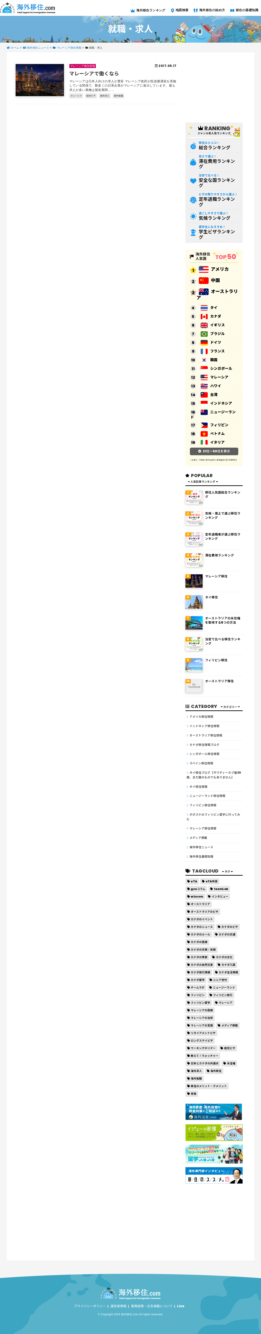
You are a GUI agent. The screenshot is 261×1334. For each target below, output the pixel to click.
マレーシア (214, 377)
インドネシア (216, 403)
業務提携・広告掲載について (152, 1306)
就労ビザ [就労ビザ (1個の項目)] (229, 1048)
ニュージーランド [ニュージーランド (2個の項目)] (224, 987)
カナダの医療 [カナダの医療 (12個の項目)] (199, 942)
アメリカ (214, 269)
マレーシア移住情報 (202, 828)
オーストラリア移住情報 (205, 735)
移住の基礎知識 (244, 10)
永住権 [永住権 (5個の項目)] (231, 1063)
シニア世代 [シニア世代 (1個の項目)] (220, 980)
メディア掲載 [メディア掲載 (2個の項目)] (229, 1025)
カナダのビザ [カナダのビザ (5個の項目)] (229, 927)
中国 (209, 280)
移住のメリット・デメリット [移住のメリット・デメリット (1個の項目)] (209, 1086)
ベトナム (213, 434)
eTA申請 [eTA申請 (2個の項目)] (212, 881)
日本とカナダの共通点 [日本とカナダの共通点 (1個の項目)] (204, 1063)
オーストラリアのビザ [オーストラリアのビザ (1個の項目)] (204, 912)
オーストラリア (217, 294)
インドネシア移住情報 (204, 726)
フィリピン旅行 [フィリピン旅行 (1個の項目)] (222, 995)
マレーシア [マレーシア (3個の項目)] (225, 1003)
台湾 (209, 395)
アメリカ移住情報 (201, 717)
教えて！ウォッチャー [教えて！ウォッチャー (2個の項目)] (204, 1056)
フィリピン (214, 425)
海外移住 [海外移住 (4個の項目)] (216, 1071)
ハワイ (211, 386)
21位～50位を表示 (216, 451)
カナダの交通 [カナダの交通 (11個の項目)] (227, 934)
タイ (209, 308)
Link (180, 1306)
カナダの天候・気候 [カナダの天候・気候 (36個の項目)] (203, 949)
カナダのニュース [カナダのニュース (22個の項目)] (202, 927)
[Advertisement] (218, 87)
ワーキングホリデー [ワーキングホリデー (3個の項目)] (203, 1048)
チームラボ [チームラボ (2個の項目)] (197, 987)
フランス (213, 351)
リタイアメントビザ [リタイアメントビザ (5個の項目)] (203, 1033)
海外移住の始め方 (209, 10)
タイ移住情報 (198, 787)
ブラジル (213, 334)
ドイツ (211, 342)
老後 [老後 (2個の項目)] (193, 1094)
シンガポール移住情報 (204, 754)
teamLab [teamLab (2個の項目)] (221, 889)
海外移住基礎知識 (201, 856)
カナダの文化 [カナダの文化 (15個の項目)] (224, 957)
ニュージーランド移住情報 (207, 796)
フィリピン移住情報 (202, 805)
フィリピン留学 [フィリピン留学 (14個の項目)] (200, 1003)
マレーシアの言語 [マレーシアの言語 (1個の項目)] (202, 1025)
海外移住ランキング (148, 10)
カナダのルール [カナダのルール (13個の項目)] (200, 934)
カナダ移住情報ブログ (204, 745)
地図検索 (180, 10)
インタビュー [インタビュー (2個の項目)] (220, 896)
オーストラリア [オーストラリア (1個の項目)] (200, 904)
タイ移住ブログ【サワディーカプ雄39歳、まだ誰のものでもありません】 (214, 775)
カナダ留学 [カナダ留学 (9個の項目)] (198, 980)
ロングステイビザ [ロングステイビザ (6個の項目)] (202, 1040)
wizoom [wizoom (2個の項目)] (197, 896)
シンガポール (216, 369)
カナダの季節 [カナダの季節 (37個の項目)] (199, 957)
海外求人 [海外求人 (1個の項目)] (196, 1071)
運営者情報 (119, 1306)
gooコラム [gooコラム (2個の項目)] (198, 889)
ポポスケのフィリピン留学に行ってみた (213, 817)
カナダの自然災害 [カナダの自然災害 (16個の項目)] (202, 965)
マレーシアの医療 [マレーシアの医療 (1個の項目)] (202, 1010)
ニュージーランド (213, 415)
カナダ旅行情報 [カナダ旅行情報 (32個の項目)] (200, 972)
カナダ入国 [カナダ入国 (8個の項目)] (228, 965)
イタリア (213, 442)
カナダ (211, 316)
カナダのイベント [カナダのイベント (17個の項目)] (202, 919)
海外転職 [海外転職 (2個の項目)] (196, 1078)
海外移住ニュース (201, 847)
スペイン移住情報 (201, 763)
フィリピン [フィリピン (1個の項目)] (198, 995)
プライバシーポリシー (90, 1306)
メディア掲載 (198, 838)
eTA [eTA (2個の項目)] (194, 881)
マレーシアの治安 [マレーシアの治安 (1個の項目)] (202, 1018)
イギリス (213, 325)
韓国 (209, 360)
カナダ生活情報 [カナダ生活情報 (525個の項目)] (228, 972)
